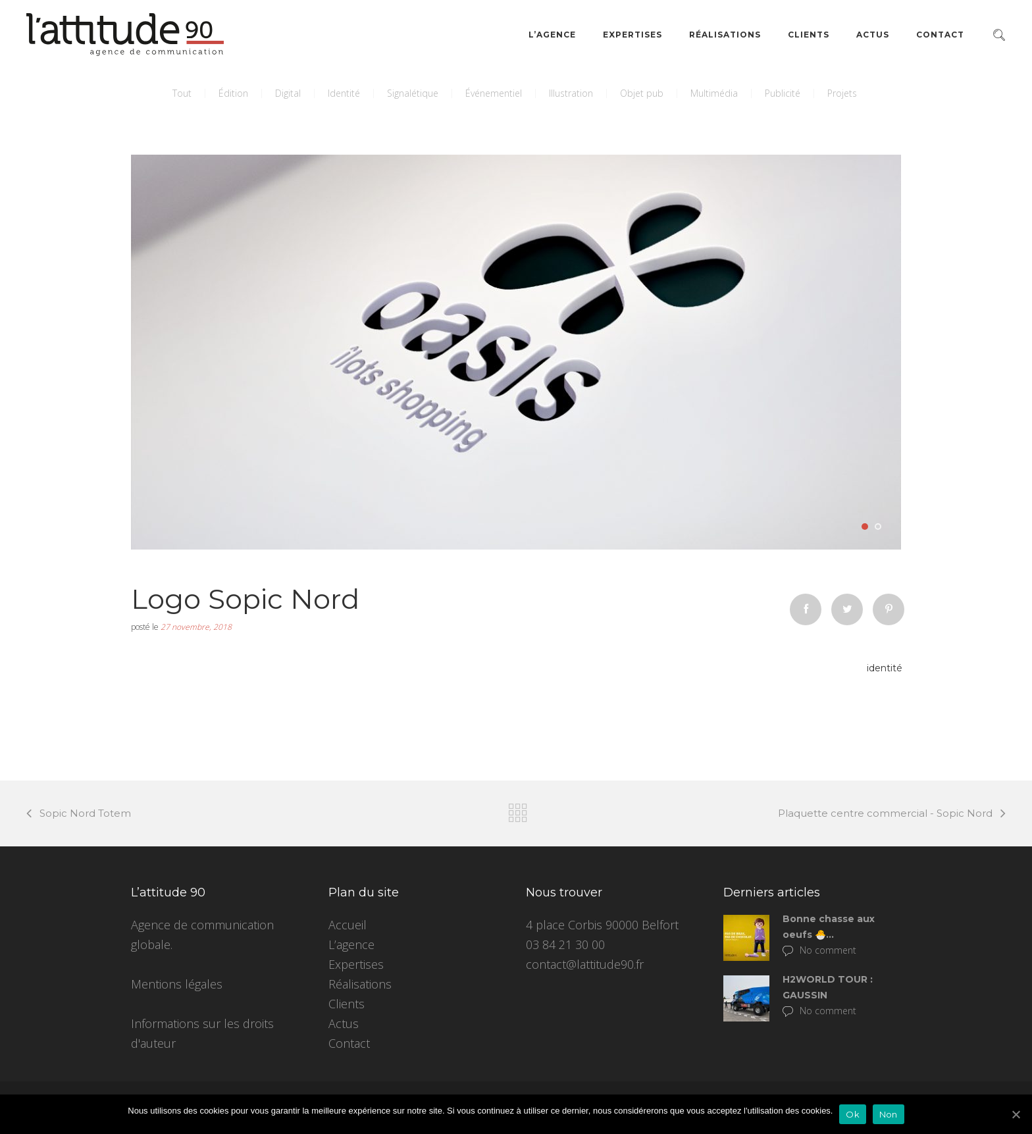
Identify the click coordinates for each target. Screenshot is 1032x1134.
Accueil (347, 925)
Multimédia (714, 93)
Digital (288, 93)
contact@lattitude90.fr (585, 964)
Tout (182, 93)
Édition (233, 93)
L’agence (552, 34)
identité (884, 668)
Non (888, 1114)
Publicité (782, 93)
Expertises (632, 34)
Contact (940, 34)
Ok (853, 1114)
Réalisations (725, 34)
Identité (344, 93)
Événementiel (493, 93)
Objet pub (641, 93)
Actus (872, 34)
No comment (819, 950)
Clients (808, 34)
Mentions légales (176, 984)
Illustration (571, 93)
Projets (842, 93)
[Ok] (1015, 1114)
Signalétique (412, 93)
